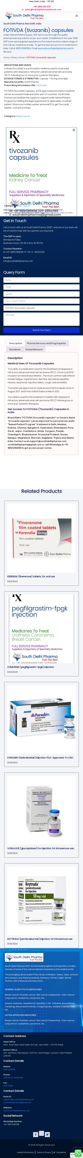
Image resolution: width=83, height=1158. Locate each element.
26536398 (18, 1077)
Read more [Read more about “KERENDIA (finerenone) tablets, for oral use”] (12, 581)
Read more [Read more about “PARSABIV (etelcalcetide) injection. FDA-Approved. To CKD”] (12, 762)
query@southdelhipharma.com (54, 48)
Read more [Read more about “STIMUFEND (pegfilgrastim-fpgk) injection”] (12, 672)
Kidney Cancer (18, 57)
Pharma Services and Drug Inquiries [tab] (46, 343)
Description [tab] (15, 343)
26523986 (8, 1085)
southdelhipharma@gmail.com (17, 1102)
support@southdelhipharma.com (18, 1099)
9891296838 (22, 48)
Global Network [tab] (34, 349)
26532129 (8, 1077)
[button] (77, 16)
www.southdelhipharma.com (16, 1110)
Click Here (42, 85)
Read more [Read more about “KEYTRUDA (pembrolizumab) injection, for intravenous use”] (12, 943)
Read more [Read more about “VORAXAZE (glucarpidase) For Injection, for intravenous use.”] (12, 853)
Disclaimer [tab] (15, 349)
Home (6, 57)
